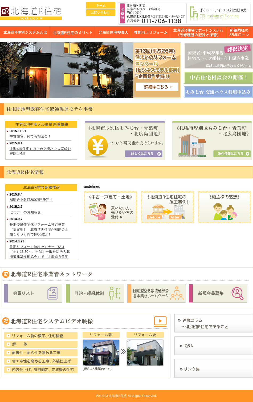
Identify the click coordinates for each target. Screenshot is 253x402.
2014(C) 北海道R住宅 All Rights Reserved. (126, 396)
